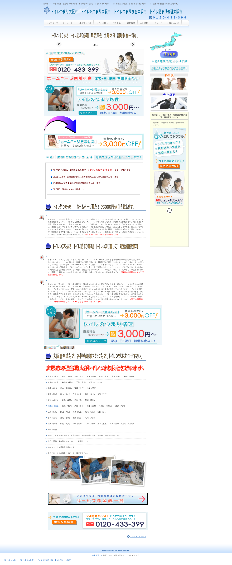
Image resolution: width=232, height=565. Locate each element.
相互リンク (107, 555)
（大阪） (56, 406)
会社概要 (144, 23)
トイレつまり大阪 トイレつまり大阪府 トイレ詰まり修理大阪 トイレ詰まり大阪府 (36, 560)
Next (132, 44)
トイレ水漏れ (102, 23)
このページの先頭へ (138, 536)
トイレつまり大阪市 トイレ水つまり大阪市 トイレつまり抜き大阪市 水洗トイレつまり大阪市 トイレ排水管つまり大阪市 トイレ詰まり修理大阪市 (116, 10)
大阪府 (50, 406)
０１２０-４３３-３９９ (169, 17)
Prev (59, 44)
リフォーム (157, 23)
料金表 (169, 82)
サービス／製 (169, 41)
